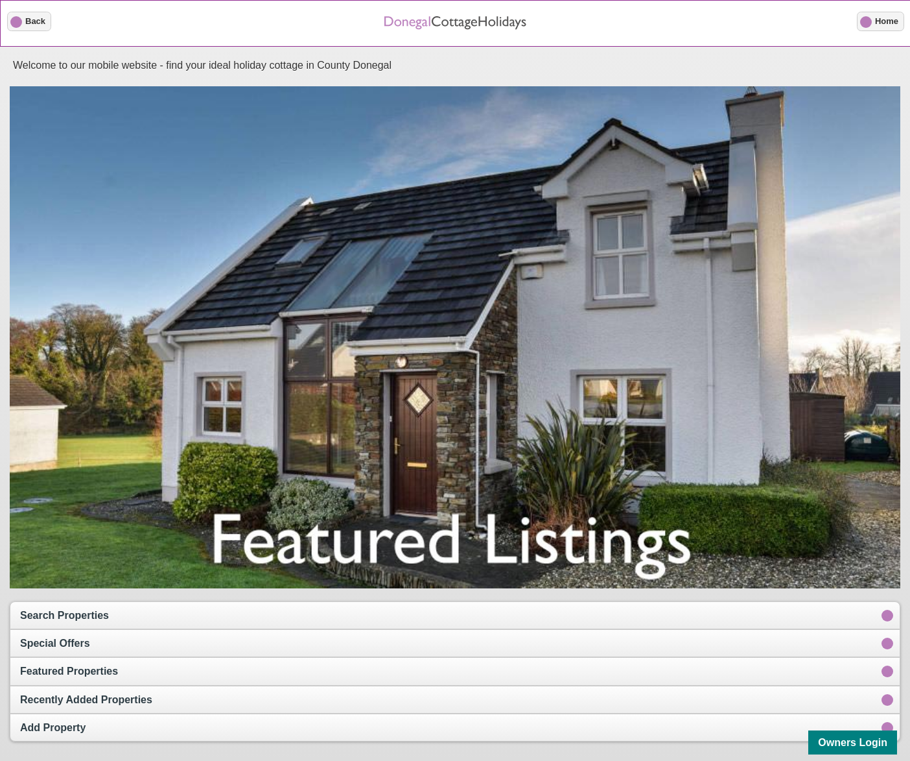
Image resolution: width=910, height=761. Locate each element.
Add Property (53, 727)
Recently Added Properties (86, 699)
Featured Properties (69, 671)
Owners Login (852, 742)
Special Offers (55, 643)
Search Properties (64, 615)
